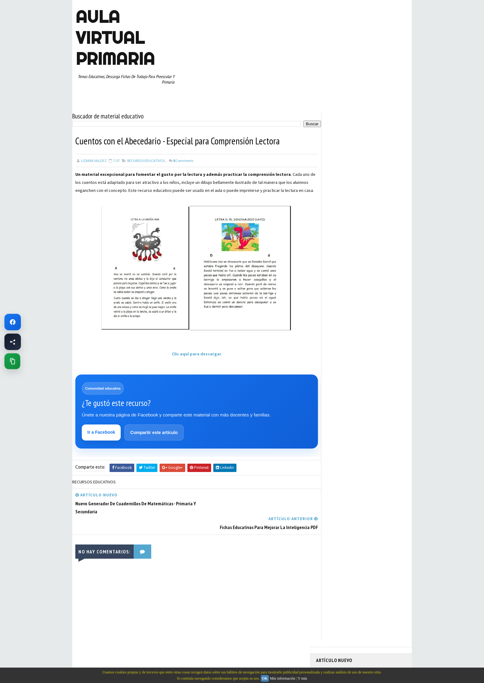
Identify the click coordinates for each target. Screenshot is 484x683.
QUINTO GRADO (363, 325)
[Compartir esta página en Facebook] (12, 341)
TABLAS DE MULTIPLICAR (338, 357)
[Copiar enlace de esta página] (12, 361)
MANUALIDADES (331, 303)
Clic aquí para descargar (191, 360)
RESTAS (371, 336)
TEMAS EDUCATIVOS (382, 357)
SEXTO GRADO (365, 347)
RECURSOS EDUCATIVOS (146, 158)
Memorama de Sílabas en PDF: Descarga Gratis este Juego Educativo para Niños (355, 145)
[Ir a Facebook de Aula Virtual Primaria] (12, 322)
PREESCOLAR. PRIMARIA (338, 314)
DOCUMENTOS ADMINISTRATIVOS (346, 282)
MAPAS (356, 303)
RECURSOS (392, 325)
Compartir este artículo (154, 439)
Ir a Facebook (101, 439)
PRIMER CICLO (376, 314)
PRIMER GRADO (331, 325)
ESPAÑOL (368, 293)
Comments (183, 158)
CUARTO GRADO (377, 271)
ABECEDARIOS (330, 260)
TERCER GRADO (331, 368)
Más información (282, 678)
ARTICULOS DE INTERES (338, 271)
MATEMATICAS (380, 303)
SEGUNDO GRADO (333, 347)
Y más (302, 678)
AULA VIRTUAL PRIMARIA (114, 37)
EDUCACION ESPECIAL (336, 293)
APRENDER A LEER (362, 260)
